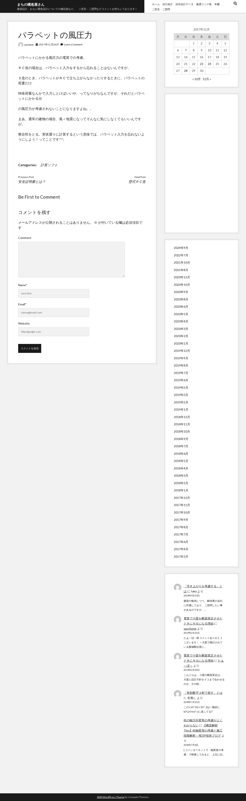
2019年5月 (181, 387)
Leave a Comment (73, 44)
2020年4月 (181, 321)
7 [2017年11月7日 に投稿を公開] (186, 50)
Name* (22, 285)
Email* (22, 304)
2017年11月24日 (49, 44)
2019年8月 (181, 365)
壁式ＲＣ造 (137, 181)
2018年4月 (181, 468)
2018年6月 (181, 453)
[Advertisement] (201, 163)
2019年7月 (181, 373)
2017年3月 (181, 556)
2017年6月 (181, 542)
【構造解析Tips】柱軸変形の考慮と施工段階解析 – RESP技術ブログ (203, 730)
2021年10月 (182, 262)
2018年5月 (181, 461)
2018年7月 (181, 446)
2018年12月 (182, 417)
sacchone (29, 44)
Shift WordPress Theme (110, 797)
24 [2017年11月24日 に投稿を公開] (209, 64)
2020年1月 (181, 343)
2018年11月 (182, 424)
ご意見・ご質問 (161, 9)
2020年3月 (181, 329)
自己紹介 (168, 4)
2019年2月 (181, 402)
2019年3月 (181, 395)
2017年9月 (181, 519)
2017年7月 (181, 534)
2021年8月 (181, 270)
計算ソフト (49, 165)
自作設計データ (184, 4)
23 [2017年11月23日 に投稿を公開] (201, 64)
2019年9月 (181, 358)
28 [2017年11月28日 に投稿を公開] (185, 70)
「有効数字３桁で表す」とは (203, 692)
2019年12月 (182, 350)
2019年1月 (181, 409)
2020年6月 (181, 306)
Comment (24, 238)
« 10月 (196, 79)
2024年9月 (181, 248)
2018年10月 (182, 431)
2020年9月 (181, 292)
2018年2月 (181, 483)
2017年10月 (182, 512)
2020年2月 (181, 336)
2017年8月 (181, 527)
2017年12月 (182, 497)
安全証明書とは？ (31, 181)
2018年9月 (181, 439)
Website (24, 323)
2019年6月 (181, 380)
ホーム (156, 4)
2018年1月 (181, 490)
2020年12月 (182, 277)
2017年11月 (182, 505)
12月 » (207, 79)
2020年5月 (181, 314)
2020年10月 (182, 284)
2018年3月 (181, 475)
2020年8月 (181, 299)
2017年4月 (181, 549)
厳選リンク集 (204, 4)
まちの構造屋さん (30, 4)
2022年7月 (181, 255)
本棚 (217, 4)
